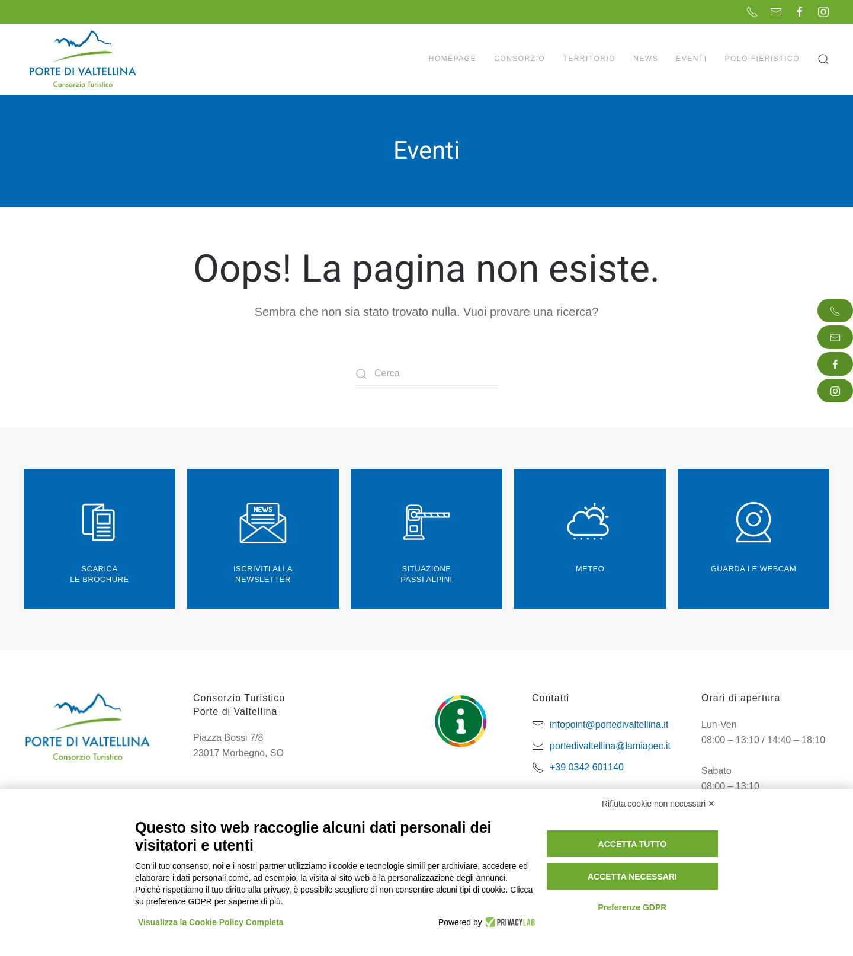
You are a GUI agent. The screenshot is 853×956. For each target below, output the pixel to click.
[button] (823, 59)
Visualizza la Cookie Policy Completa (211, 922)
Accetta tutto (632, 844)
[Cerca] (426, 374)
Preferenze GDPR (632, 907)
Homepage (452, 59)
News (645, 59)
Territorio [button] (589, 59)
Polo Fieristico (762, 59)
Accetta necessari (632, 876)
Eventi (691, 59)
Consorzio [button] (519, 59)
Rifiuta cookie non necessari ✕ (658, 803)
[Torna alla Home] (84, 59)
